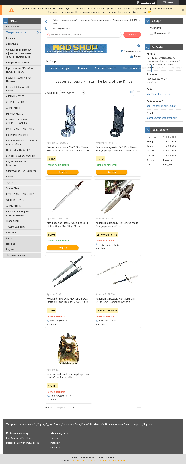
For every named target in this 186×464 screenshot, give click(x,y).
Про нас (10, 243)
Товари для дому (15, 226)
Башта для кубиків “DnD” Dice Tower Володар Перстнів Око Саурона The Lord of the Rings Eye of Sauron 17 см (68, 150)
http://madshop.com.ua (158, 94)
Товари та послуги (16, 32)
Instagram (176, 68)
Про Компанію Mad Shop (18, 438)
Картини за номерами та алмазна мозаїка (19, 213)
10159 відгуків (148, 2)
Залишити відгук (132, 51)
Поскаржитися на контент (84, 460)
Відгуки (10, 249)
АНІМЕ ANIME (13, 108)
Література (12, 43)
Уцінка (9, 182)
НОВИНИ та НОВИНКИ (18, 149)
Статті (9, 238)
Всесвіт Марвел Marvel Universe (18, 79)
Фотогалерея (13, 26)
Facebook (55, 447)
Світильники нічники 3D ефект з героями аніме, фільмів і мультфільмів (19, 53)
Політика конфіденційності (112, 460)
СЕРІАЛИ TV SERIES (16, 102)
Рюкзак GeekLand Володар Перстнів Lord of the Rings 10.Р (68, 375)
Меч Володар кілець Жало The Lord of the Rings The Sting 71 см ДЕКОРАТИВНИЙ (67, 226)
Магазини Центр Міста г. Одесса (22, 442)
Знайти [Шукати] (132, 34)
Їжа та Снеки (13, 220)
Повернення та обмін (135, 68)
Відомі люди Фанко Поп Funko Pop (19, 163)
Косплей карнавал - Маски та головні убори (21, 142)
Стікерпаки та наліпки (17, 62)
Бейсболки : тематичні (18, 134)
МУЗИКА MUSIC (14, 113)
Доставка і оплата (15, 255)
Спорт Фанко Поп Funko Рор (21, 170)
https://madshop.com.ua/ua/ (161, 105)
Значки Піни (12, 188)
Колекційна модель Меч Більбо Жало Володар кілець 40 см (117, 224)
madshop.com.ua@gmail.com (162, 117)
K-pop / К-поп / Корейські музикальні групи (20, 70)
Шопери (10, 38)
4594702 (11, 232)
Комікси (10, 176)
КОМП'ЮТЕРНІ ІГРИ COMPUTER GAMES (16, 121)
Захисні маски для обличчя (20, 155)
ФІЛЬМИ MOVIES (15, 96)
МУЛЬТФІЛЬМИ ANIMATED (20, 128)
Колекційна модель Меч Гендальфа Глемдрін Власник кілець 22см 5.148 (67, 300)
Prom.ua (110, 457)
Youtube (54, 438)
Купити (63, 172)
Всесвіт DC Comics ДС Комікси (17, 88)
